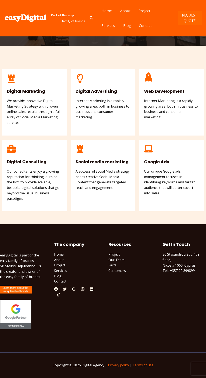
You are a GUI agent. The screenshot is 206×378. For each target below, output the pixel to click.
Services (161, 10)
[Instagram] (83, 289)
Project (142, 10)
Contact (122, 25)
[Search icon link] (91, 18)
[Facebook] (56, 289)
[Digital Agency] (25, 18)
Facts (112, 265)
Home (106, 10)
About (124, 10)
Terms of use (143, 365)
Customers (117, 270)
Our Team (116, 260)
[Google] (74, 289)
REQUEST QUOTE (189, 18)
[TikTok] (58, 295)
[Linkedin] (92, 289)
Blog (105, 25)
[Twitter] (65, 289)
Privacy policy (118, 365)
